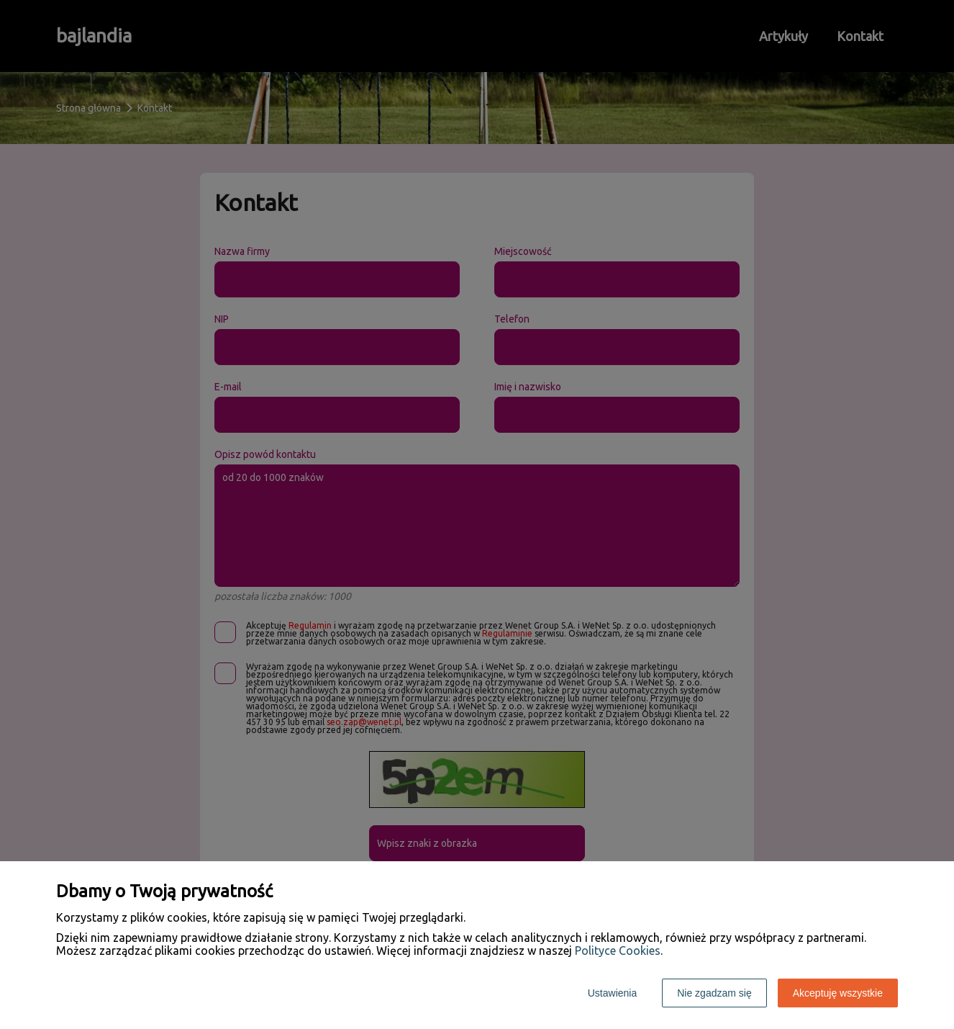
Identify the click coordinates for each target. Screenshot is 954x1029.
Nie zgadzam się (714, 993)
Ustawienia (612, 993)
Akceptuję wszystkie (838, 993)
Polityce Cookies (617, 950)
